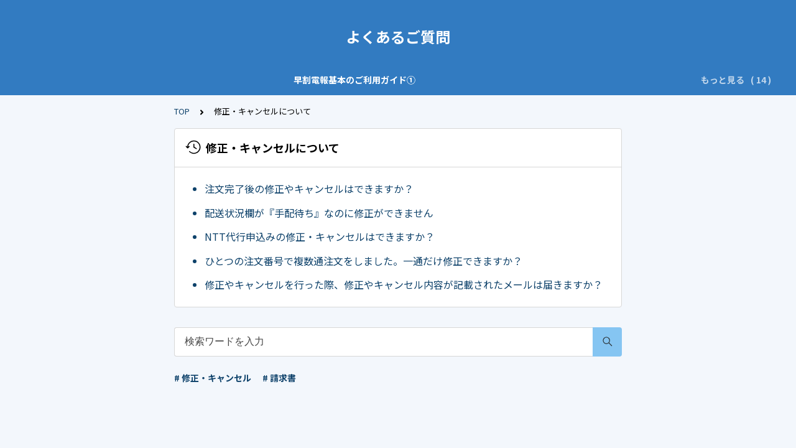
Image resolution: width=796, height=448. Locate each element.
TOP (182, 111)
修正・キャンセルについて (602, 79)
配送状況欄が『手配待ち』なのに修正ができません (319, 212)
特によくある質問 (498, 79)
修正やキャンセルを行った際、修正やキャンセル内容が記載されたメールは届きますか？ (404, 284)
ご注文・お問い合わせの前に (389, 79)
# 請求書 (279, 377)
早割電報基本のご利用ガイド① (115, 79)
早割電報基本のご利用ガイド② (254, 79)
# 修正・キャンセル (212, 377)
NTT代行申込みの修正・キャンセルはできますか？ (320, 236)
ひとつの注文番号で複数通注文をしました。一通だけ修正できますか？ (363, 260)
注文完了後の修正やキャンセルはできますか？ (309, 188)
